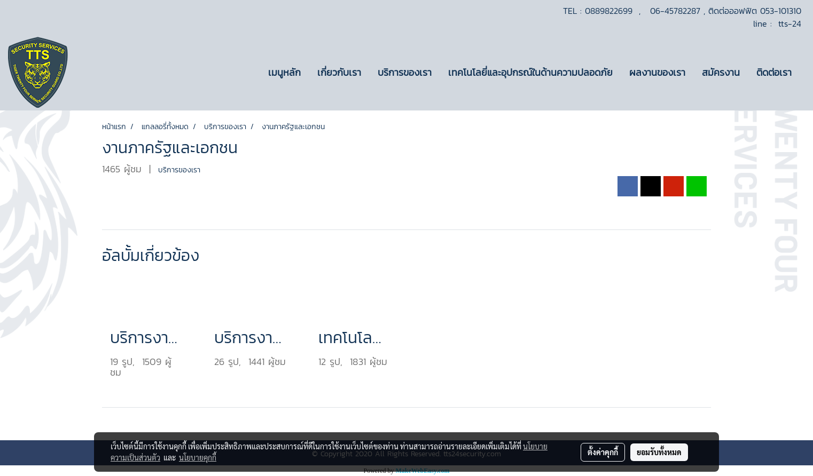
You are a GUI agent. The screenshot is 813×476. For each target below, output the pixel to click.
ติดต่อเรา (774, 72)
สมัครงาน (721, 72)
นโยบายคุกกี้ (197, 457)
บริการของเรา (405, 72)
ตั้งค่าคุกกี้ (603, 452)
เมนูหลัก (284, 72)
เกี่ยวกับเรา (339, 72)
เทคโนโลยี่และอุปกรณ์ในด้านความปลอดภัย (530, 72)
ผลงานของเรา (657, 72)
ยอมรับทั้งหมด (659, 452)
